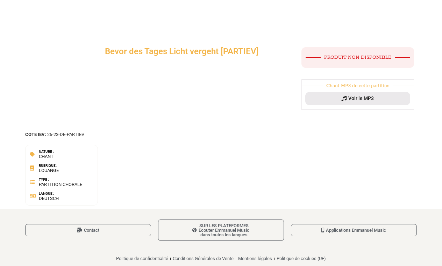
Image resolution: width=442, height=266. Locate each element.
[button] (357, 98)
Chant (46, 156)
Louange (49, 170)
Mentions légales (255, 258)
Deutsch (49, 198)
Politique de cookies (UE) (301, 258)
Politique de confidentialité (142, 258)
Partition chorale (60, 184)
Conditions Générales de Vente (203, 258)
